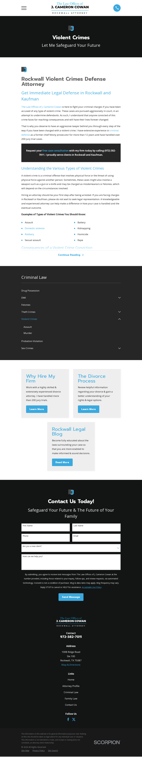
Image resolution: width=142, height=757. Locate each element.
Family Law (71, 699)
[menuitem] (71, 290)
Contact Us (71, 705)
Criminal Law (71, 692)
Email (75, 536)
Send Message (71, 597)
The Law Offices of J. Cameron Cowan (41, 106)
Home (71, 680)
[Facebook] (68, 719)
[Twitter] (73, 719)
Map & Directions (70, 665)
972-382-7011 (71, 637)
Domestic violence (35, 228)
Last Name (78, 526)
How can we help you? (33, 557)
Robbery (29, 234)
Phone (25, 536)
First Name (28, 526)
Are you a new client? (32, 546)
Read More (62, 462)
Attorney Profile (70, 686)
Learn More (37, 409)
